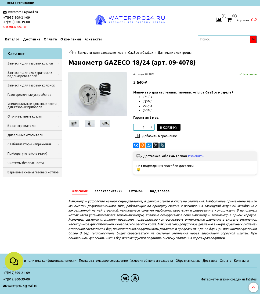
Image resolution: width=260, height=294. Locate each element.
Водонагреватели (21, 126)
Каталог (12, 39)
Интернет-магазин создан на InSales (229, 279)
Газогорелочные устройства (29, 95)
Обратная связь (188, 260)
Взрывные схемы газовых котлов (33, 172)
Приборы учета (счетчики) (27, 153)
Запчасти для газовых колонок (31, 85)
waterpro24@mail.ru (22, 12)
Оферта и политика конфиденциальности (43, 260)
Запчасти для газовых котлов (100, 52)
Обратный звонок (14, 27)
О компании (70, 39)
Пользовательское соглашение (103, 260)
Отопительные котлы (24, 116)
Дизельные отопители (25, 135)
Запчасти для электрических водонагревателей (29, 74)
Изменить (196, 156)
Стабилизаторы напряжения (29, 144)
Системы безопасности (25, 163)
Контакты (93, 39)
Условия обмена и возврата (151, 260)
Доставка (31, 39)
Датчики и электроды (174, 52)
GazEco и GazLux (140, 52)
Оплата (50, 39)
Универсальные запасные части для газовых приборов (32, 105)
